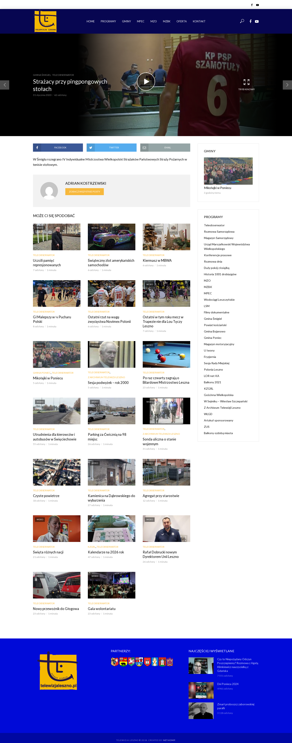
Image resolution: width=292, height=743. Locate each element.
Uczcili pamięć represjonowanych (56, 260)
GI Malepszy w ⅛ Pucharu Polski (56, 317)
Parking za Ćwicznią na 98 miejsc (111, 434)
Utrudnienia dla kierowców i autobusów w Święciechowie (53, 436)
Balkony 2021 (212, 382)
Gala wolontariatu (100, 603)
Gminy (126, 21)
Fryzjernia (210, 356)
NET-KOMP (169, 734)
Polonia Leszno (213, 369)
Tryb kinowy (246, 85)
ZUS (206, 426)
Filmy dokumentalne (216, 312)
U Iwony (209, 350)
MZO (154, 21)
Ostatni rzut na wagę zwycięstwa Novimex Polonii (111, 319)
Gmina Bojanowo (214, 331)
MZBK (166, 21)
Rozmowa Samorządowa (219, 231)
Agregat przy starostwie (160, 490)
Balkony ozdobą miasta (218, 433)
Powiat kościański (215, 325)
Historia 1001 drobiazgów (220, 274)
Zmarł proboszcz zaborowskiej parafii (235, 699)
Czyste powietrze (45, 490)
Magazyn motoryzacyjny (219, 344)
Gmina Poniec (42, 372)
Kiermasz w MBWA (157, 260)
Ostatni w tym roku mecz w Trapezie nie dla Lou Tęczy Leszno (162, 321)
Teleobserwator (63, 74)
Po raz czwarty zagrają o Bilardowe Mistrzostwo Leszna (165, 379)
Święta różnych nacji (47, 546)
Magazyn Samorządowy (218, 237)
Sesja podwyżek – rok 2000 (107, 382)
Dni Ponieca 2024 (228, 677)
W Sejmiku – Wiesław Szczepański (225, 401)
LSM (206, 305)
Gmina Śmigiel (42, 74)
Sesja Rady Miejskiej (216, 363)
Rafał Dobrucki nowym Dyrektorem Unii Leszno (160, 548)
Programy (108, 21)
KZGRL (91, 541)
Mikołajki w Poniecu (47, 377)
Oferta (182, 21)
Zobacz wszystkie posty (84, 191)
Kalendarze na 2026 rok (104, 546)
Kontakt (199, 21)
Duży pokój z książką (216, 267)
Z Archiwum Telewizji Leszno (106, 376)
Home (91, 21)
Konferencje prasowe (218, 255)
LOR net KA (211, 375)
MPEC (140, 21)
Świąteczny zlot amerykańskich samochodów (110, 262)
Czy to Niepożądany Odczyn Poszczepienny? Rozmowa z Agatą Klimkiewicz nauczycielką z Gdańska (237, 658)
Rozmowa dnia (213, 261)
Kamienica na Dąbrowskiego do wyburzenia (110, 492)
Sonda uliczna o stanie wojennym (165, 438)
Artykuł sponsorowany (218, 420)
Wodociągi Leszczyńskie (219, 299)
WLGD (208, 413)
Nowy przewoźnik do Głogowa (55, 603)
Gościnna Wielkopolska (218, 394)
